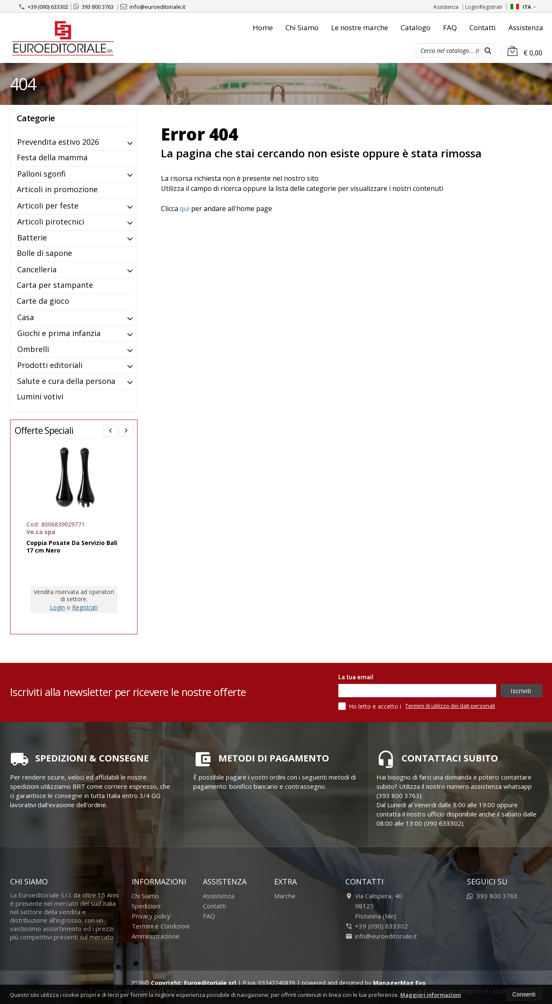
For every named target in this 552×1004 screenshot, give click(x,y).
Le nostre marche (359, 27)
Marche (284, 896)
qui (184, 208)
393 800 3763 (93, 6)
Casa (25, 317)
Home (263, 27)
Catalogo (415, 27)
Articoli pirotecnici (50, 221)
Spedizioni (146, 906)
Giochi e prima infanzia (59, 333)
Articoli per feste (47, 206)
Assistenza (446, 6)
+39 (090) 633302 (43, 6)
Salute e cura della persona (66, 381)
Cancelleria (37, 269)
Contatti (482, 27)
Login (57, 607)
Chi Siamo (302, 27)
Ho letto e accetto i (370, 706)
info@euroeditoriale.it (152, 6)
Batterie (32, 237)
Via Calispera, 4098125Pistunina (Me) (373, 906)
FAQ (450, 27)
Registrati (85, 607)
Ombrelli (33, 349)
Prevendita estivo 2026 (58, 142)
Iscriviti (521, 690)
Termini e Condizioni (160, 926)
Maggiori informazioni (430, 995)
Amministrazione (155, 936)
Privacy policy (151, 916)
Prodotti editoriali (50, 365)
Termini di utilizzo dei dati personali (450, 705)
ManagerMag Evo (399, 983)
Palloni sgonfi (41, 174)
